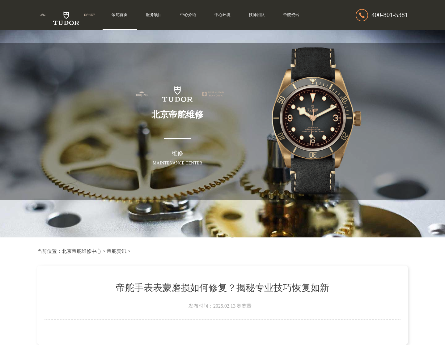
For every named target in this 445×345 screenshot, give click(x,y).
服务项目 (154, 15)
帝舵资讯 (291, 15)
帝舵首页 (120, 15)
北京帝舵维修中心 (81, 251)
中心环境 (222, 15)
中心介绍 (188, 15)
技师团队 (257, 15)
